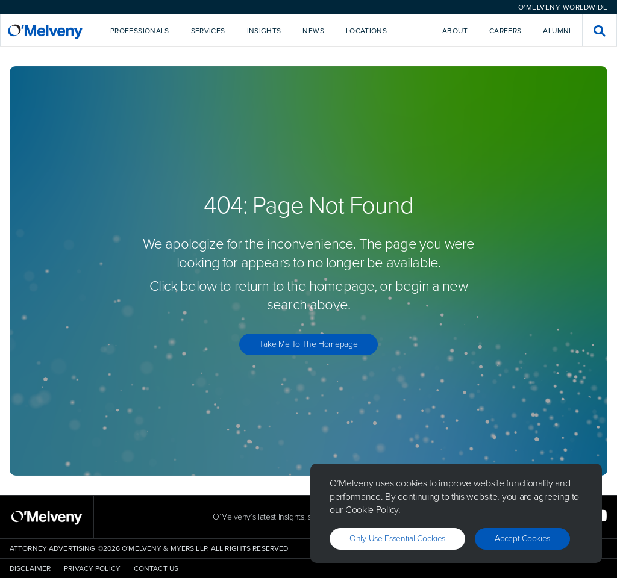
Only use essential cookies (397, 538)
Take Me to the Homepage (308, 344)
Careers (505, 30)
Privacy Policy (92, 568)
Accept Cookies (522, 538)
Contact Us (156, 568)
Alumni (557, 30)
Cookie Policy (371, 510)
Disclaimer (30, 568)
